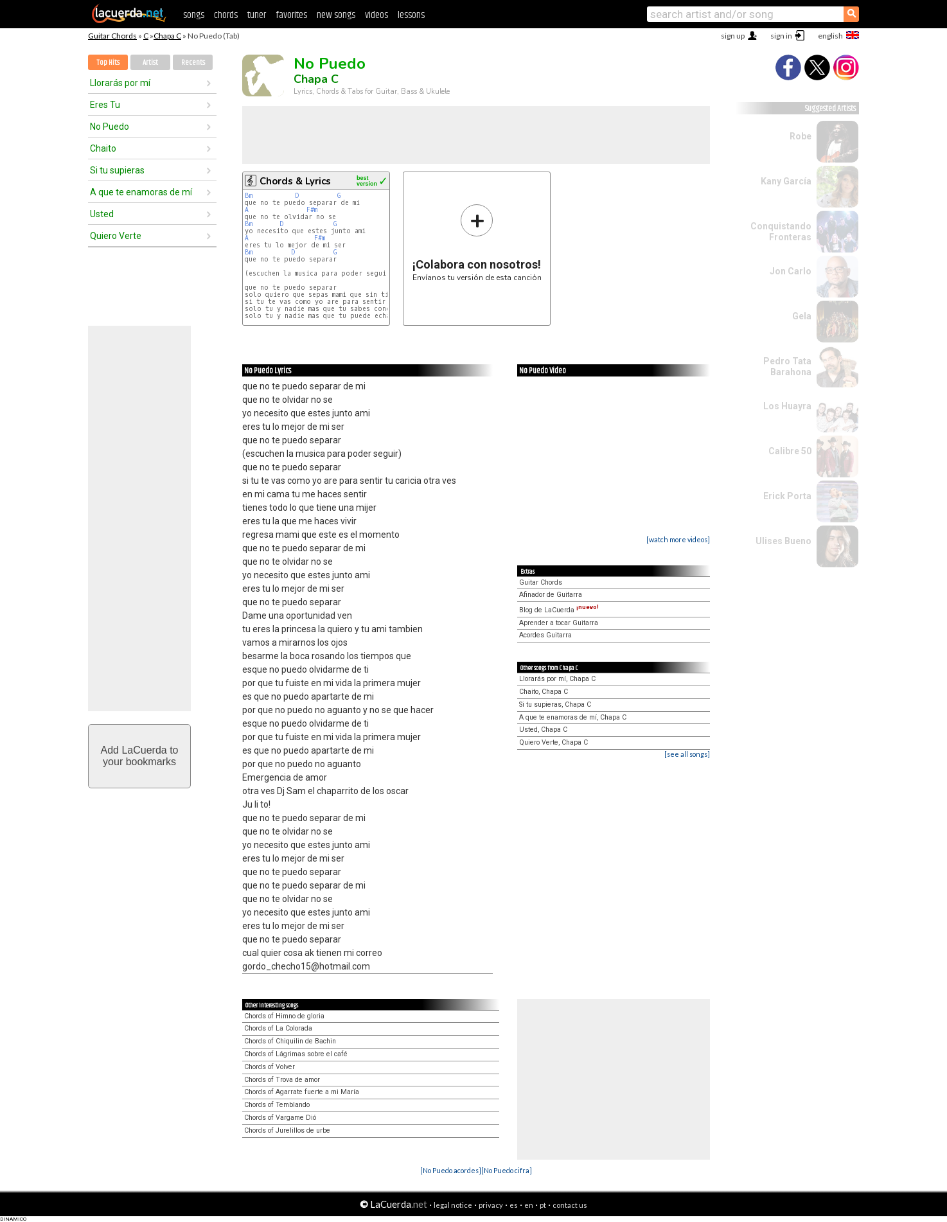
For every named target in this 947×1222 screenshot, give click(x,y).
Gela (801, 316)
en (528, 1205)
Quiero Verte (115, 236)
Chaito (103, 148)
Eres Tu (105, 105)
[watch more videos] (678, 539)
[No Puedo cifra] (506, 1170)
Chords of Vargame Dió (280, 1117)
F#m (311, 210)
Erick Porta (787, 496)
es (513, 1205)
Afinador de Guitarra (550, 594)
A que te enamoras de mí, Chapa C (572, 717)
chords (226, 15)
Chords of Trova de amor (282, 1080)
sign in (781, 35)
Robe (800, 136)
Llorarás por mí (120, 83)
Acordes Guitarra (545, 635)
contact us (570, 1205)
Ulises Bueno (783, 541)
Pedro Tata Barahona (787, 366)
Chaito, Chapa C (543, 691)
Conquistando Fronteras (780, 231)
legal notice (453, 1205)
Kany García (786, 181)
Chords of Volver (269, 1067)
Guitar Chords (112, 35)
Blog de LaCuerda (559, 610)
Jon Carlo (790, 271)
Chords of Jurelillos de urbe (287, 1130)
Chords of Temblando (277, 1105)
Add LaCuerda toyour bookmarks (140, 756)
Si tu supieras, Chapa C (555, 704)
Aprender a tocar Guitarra (558, 623)
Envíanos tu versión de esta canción (477, 242)
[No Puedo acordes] (450, 1170)
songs (193, 15)
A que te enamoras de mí (141, 192)
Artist (150, 63)
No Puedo (109, 126)
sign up (733, 35)
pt (543, 1205)
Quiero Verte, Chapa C (553, 742)
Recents (193, 63)
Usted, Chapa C (543, 729)
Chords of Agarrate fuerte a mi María (301, 1092)
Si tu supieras (117, 170)
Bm (248, 195)
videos (376, 15)
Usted (102, 214)
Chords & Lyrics (295, 181)
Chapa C (167, 35)
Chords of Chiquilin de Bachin (290, 1041)
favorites (291, 15)
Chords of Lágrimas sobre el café (296, 1054)
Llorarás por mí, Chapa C (557, 679)
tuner (256, 15)
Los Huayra (787, 406)
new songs (336, 15)
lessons (411, 15)
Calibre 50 (789, 451)
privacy (491, 1205)
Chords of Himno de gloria (284, 1016)
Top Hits (107, 63)
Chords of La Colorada (278, 1028)
